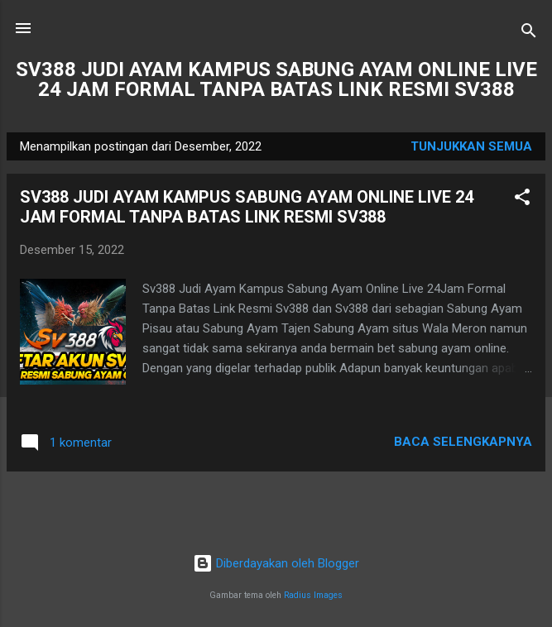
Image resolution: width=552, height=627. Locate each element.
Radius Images (313, 595)
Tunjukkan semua (471, 146)
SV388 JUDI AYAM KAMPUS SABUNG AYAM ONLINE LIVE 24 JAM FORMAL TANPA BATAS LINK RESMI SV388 (276, 79)
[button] (522, 200)
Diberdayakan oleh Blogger (276, 563)
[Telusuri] (529, 33)
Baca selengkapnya (463, 441)
